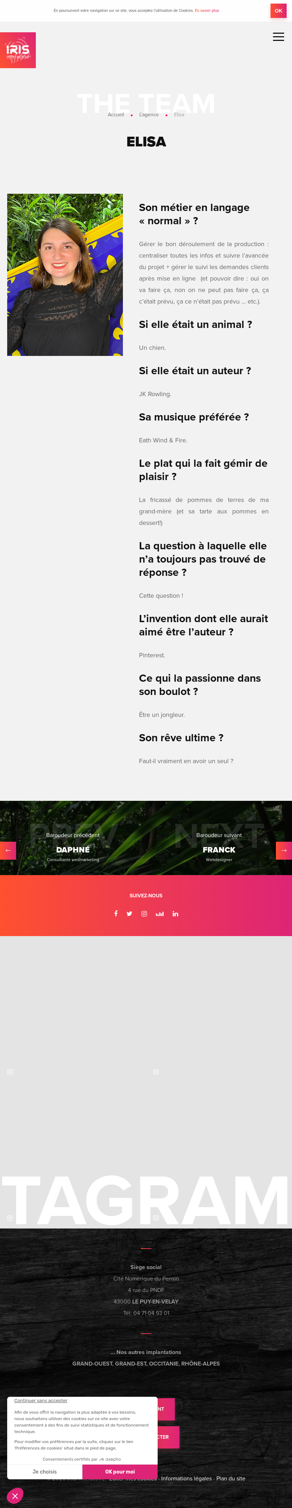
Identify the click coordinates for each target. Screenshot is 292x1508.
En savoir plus (207, 10)
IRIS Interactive (18, 50)
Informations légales (186, 1478)
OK (278, 11)
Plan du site (230, 1478)
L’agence (149, 115)
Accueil (116, 115)
